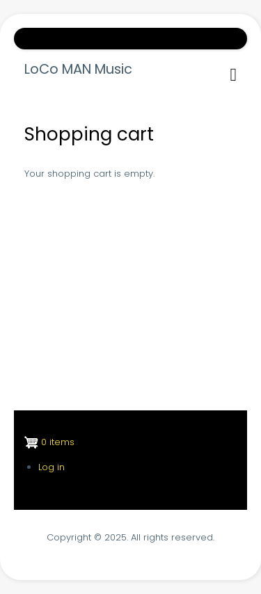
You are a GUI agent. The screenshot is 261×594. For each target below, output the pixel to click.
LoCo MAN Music (78, 70)
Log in (51, 467)
